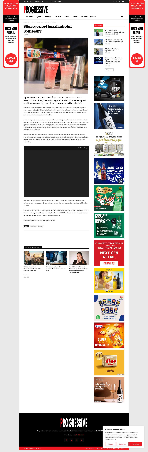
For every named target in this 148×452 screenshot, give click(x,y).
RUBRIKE (67, 17)
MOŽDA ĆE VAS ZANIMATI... (33, 247)
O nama (46, 1)
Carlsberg (33, 226)
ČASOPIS (93, 17)
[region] (123, 437)
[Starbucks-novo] (109, 225)
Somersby (40, 226)
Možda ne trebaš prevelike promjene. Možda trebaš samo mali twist (56, 268)
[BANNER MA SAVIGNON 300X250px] (109, 390)
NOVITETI (84, 17)
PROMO (75, 17)
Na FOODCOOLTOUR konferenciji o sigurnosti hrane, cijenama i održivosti (114, 32)
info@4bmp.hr (79, 435)
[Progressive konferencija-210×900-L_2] (11, 67)
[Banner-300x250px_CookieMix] (109, 335)
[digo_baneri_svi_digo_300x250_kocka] (109, 362)
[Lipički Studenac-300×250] (109, 198)
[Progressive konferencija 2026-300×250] (109, 253)
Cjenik (59, 1)
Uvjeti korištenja (28, 1)
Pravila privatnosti (38, 1)
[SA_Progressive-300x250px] (109, 143)
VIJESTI (39, 17)
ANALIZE (58, 17)
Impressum (53, 1)
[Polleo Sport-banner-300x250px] (109, 88)
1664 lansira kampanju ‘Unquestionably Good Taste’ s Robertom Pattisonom (32, 268)
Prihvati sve (135, 444)
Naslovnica (29, 17)
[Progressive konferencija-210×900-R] (137, 67)
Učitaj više (109, 70)
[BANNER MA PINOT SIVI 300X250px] (109, 116)
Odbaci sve (122, 444)
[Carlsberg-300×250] (109, 171)
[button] (122, 17)
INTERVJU (49, 17)
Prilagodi (110, 444)
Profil (70, 264)
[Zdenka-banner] (109, 308)
